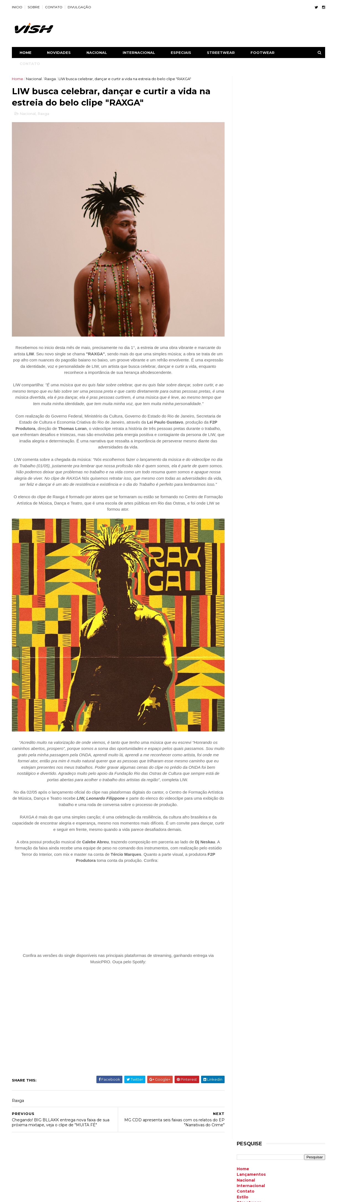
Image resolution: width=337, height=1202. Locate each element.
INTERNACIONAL (139, 52)
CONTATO (54, 7)
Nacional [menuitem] (245, 116)
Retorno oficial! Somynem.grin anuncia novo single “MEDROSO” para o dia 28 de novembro (278, 711)
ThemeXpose (41, 1195)
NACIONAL (97, 52)
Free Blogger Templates (72, 1195)
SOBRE (34, 7)
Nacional (34, 79)
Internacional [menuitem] (250, 122)
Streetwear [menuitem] (248, 139)
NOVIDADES (59, 52)
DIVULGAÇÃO (80, 7)
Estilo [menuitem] (242, 133)
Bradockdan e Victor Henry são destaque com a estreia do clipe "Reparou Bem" (292, 494)
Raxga (50, 79)
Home (26, 52)
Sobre (18, 1168)
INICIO (17, 7)
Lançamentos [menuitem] (250, 111)
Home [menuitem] (242, 105)
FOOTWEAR (263, 52)
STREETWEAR (221, 52)
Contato (21, 1174)
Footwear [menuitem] (246, 144)
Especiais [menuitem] (246, 150)
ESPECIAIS (181, 52)
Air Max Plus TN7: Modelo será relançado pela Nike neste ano (290, 514)
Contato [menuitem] (245, 127)
